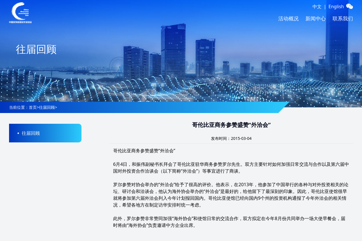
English (336, 6)
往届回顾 (47, 107)
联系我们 (343, 18)
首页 (33, 107)
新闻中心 (315, 18)
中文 (317, 6)
